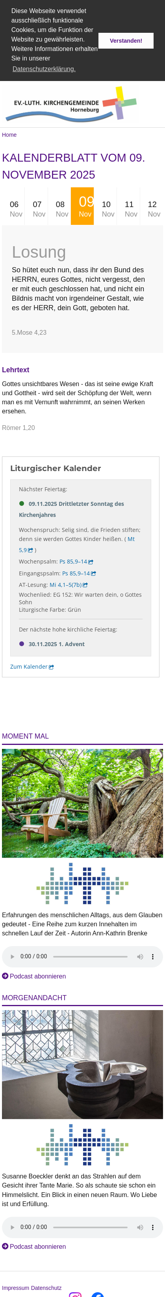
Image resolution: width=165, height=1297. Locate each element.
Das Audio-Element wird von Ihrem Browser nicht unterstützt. (82, 955)
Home (9, 133)
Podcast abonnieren (38, 974)
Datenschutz (46, 1286)
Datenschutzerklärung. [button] (44, 69)
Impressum (15, 1286)
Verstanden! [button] (126, 41)
